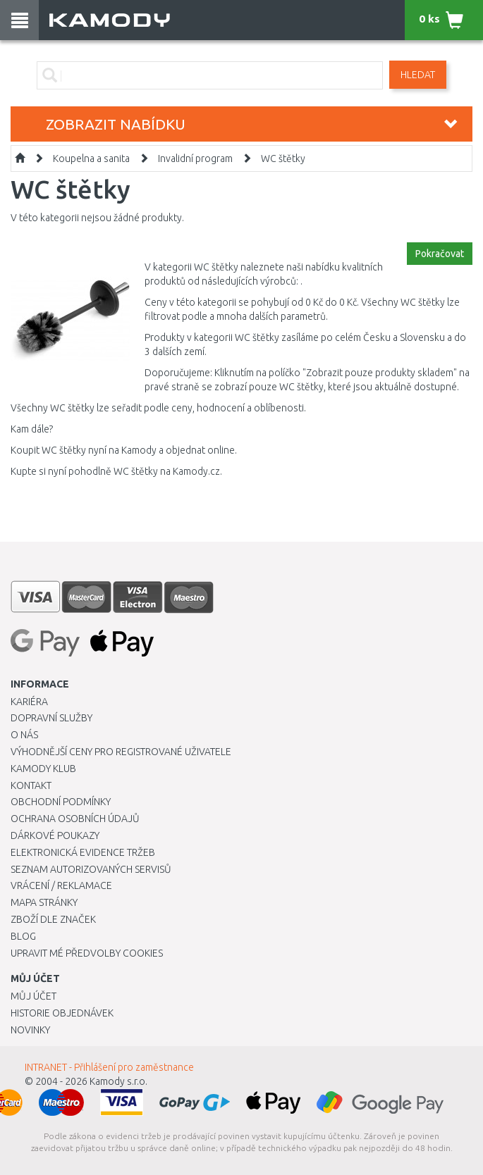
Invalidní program (195, 158)
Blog (23, 936)
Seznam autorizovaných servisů (91, 869)
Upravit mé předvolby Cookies (87, 953)
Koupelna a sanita (91, 158)
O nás (24, 734)
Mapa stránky (44, 902)
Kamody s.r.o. (118, 1081)
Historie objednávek (62, 1013)
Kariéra (29, 701)
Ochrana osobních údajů (75, 818)
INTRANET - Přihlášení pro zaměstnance (109, 1067)
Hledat (418, 74)
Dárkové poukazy (55, 835)
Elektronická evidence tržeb (83, 852)
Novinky (30, 1030)
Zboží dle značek (53, 919)
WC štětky (283, 158)
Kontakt (31, 785)
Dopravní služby (51, 717)
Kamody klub (43, 768)
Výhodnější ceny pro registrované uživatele (121, 751)
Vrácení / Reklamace (61, 885)
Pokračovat (439, 253)
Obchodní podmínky (61, 801)
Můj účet (33, 996)
